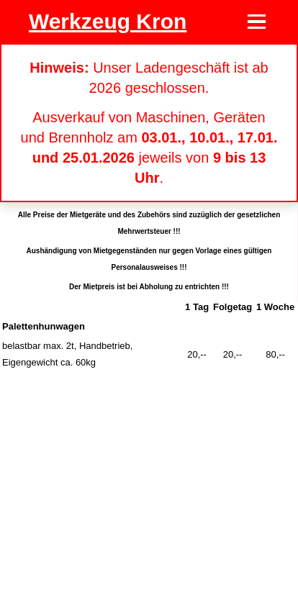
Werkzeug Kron (107, 21)
